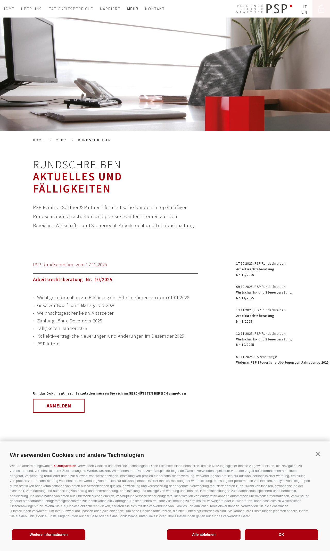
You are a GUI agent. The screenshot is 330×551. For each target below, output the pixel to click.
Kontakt (155, 8)
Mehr (132, 8)
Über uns (31, 8)
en (304, 12)
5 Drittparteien (65, 466)
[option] (165, 74)
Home (8, 8)
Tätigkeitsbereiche (71, 8)
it (305, 7)
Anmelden (59, 406)
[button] (317, 454)
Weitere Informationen (49, 534)
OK (281, 534)
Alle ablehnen (204, 534)
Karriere (110, 8)
